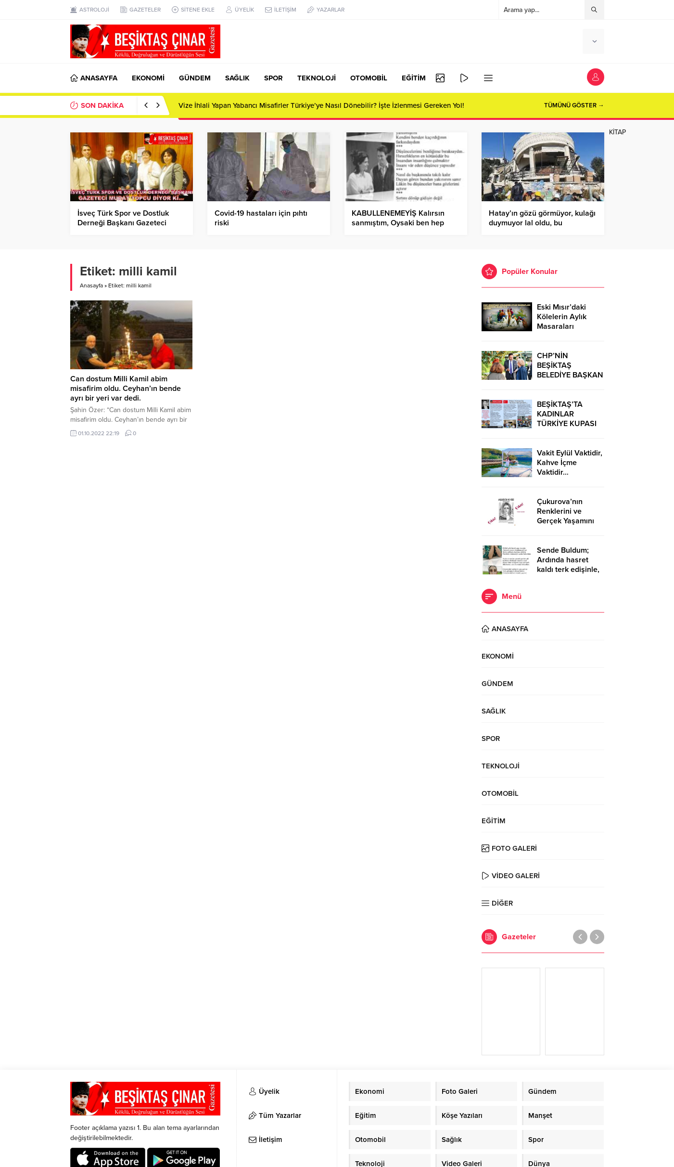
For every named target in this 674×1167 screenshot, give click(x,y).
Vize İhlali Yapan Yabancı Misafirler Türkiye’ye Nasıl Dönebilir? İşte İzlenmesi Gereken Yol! (321, 105)
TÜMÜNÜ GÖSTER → (574, 105)
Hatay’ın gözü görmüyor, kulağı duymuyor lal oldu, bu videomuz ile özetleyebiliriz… (542, 222)
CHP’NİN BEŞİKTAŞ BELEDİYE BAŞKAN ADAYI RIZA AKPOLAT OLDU (570, 375)
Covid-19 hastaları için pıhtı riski (261, 218)
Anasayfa (91, 285)
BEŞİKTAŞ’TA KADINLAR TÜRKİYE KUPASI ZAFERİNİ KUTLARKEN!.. (567, 424)
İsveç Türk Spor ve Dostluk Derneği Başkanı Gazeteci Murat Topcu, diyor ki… (123, 222)
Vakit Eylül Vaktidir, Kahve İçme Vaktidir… (569, 462)
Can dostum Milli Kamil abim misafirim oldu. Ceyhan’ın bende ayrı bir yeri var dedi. (125, 388)
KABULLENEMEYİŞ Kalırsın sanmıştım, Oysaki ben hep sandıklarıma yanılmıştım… (398, 222)
